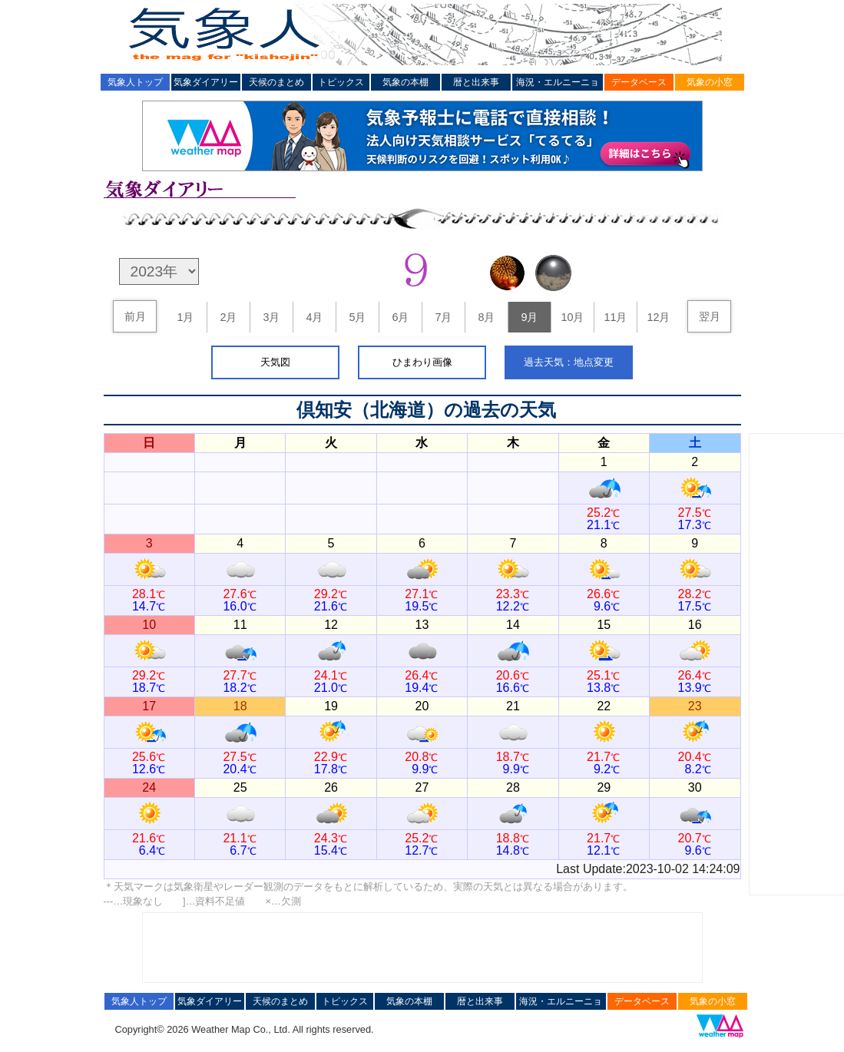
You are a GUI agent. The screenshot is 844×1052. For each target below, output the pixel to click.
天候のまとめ (276, 82)
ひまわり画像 (422, 362)
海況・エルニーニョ (557, 82)
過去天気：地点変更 (569, 362)
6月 (400, 317)
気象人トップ (135, 82)
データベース (639, 82)
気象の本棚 (405, 82)
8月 (486, 317)
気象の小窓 (710, 82)
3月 (271, 317)
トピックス (341, 82)
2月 (228, 317)
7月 (443, 317)
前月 (135, 316)
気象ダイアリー (206, 82)
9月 (529, 317)
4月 (314, 317)
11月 (615, 317)
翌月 (709, 316)
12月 (658, 317)
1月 (185, 317)
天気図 (275, 362)
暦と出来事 (476, 82)
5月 (357, 317)
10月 (572, 317)
